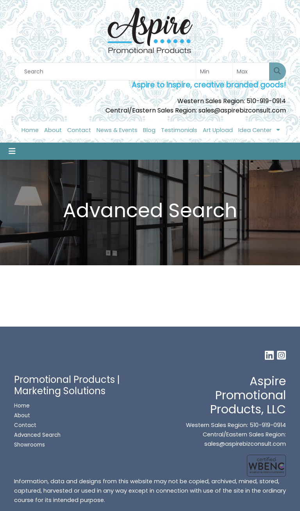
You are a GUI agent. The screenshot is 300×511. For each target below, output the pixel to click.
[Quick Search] (105, 71)
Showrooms (30, 444)
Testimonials (179, 130)
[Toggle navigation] (12, 151)
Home (30, 130)
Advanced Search (37, 435)
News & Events (117, 130)
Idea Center (254, 130)
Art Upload (218, 130)
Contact (79, 130)
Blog (149, 130)
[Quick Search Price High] (251, 71)
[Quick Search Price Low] (214, 71)
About (53, 130)
